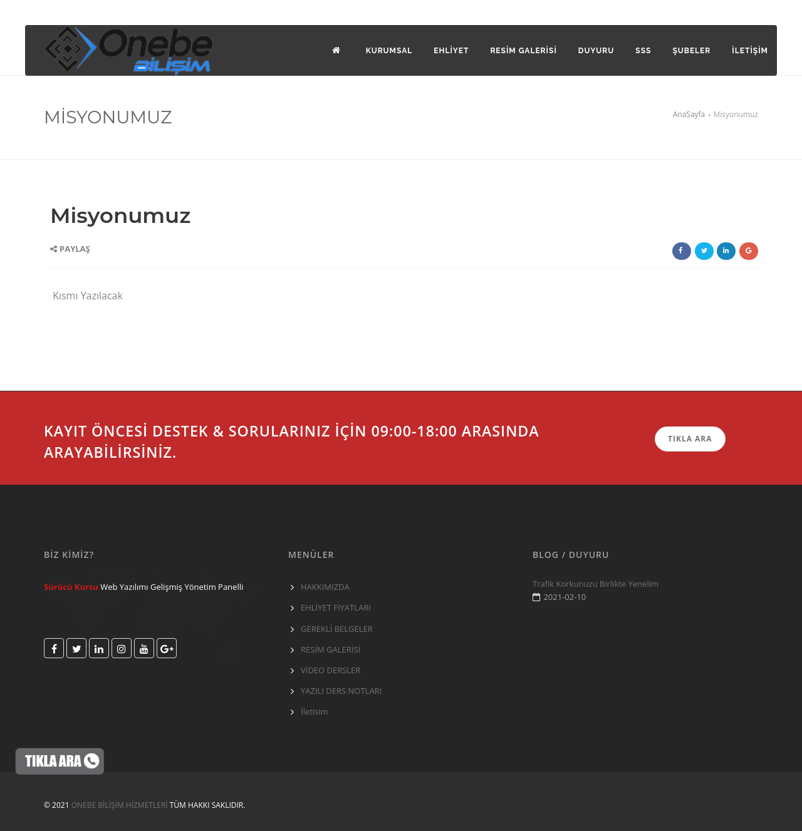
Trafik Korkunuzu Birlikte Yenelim (596, 583)
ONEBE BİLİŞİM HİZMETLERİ (119, 805)
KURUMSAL (389, 50)
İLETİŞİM (750, 50)
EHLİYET (451, 50)
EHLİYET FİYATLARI (336, 607)
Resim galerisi (523, 50)
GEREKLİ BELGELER (337, 628)
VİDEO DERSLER (330, 670)
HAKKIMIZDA (325, 586)
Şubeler (691, 50)
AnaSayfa (689, 114)
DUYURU (596, 50)
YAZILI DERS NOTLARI (341, 690)
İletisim (314, 711)
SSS (643, 50)
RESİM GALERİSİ (330, 649)
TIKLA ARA (690, 438)
